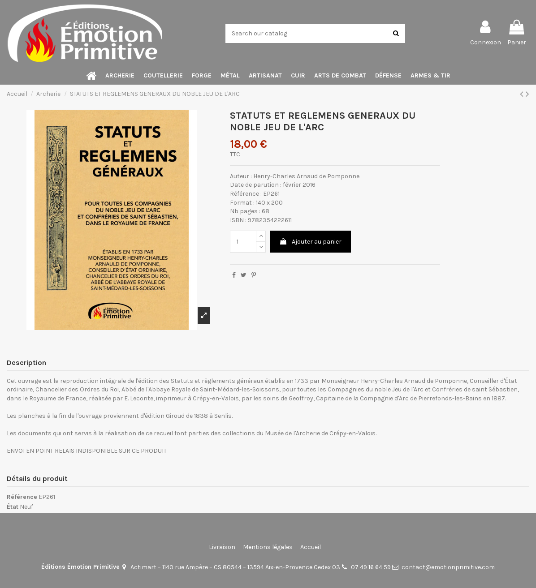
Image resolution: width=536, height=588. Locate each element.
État (12, 507)
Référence (22, 497)
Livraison (222, 547)
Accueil (310, 547)
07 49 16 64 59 (371, 567)
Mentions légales (268, 547)
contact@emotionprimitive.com (448, 567)
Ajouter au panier (310, 241)
